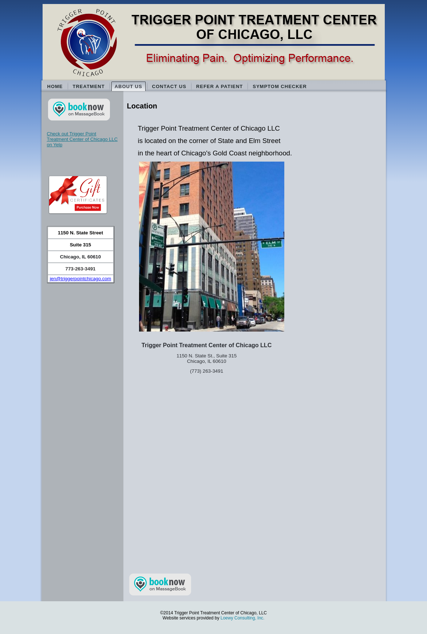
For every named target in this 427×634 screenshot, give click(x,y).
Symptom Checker (280, 86)
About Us (128, 86)
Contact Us (169, 86)
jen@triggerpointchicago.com (80, 278)
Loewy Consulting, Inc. (243, 618)
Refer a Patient (219, 86)
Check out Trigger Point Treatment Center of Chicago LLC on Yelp (82, 139)
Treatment (89, 86)
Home (55, 86)
